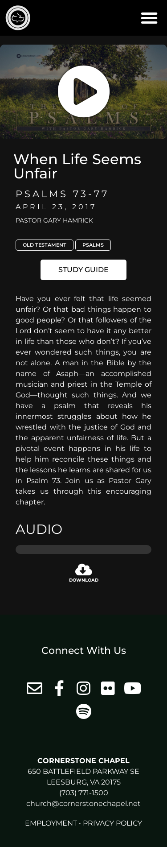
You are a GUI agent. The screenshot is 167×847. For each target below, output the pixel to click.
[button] (149, 17)
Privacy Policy (112, 823)
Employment (51, 823)
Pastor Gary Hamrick (54, 220)
